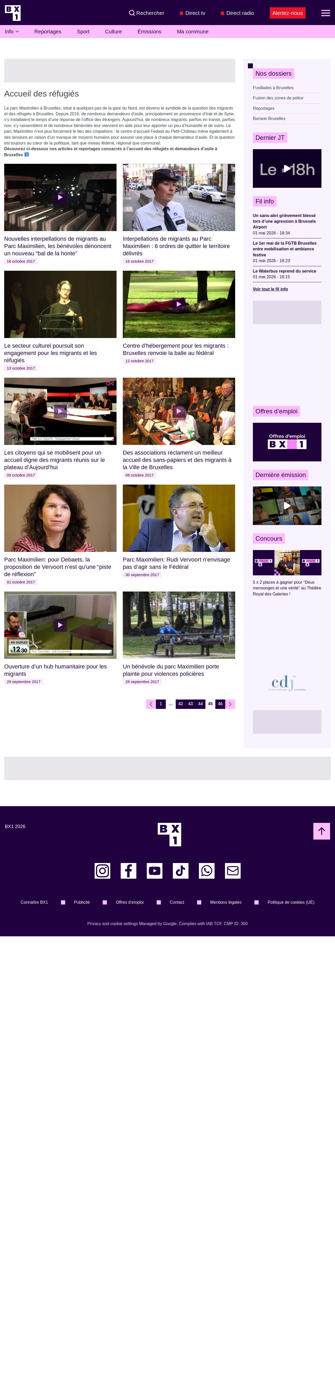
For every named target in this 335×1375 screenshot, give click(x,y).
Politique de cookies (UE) (290, 902)
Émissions (149, 31)
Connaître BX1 (34, 902)
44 (200, 704)
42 (180, 704)
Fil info (264, 201)
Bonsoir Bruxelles (269, 118)
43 (190, 704)
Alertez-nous (287, 13)
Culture (113, 31)
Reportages (47, 31)
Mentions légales (225, 902)
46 (220, 704)
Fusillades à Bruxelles (273, 88)
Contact (177, 902)
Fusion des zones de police (278, 98)
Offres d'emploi (130, 902)
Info (12, 31)
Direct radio (240, 13)
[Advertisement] (287, 365)
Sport (83, 31)
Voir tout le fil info (270, 289)
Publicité (82, 902)
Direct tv (195, 13)
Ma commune (193, 31)
